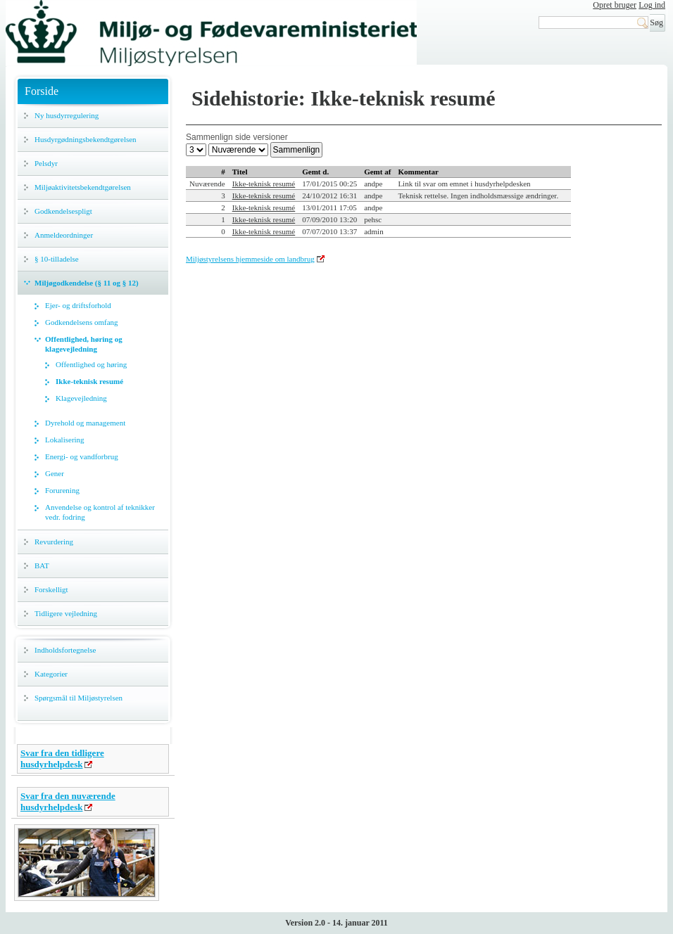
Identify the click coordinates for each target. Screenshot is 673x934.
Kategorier (51, 674)
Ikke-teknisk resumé (89, 381)
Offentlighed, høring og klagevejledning (83, 344)
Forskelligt (51, 589)
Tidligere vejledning (65, 613)
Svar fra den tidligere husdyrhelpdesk (62, 758)
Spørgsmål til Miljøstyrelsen (78, 697)
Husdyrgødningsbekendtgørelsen (85, 139)
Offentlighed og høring (91, 364)
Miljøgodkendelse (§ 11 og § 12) (86, 283)
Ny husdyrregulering (66, 115)
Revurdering (53, 541)
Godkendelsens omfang (81, 322)
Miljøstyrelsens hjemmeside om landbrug (250, 259)
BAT (41, 565)
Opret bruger (614, 5)
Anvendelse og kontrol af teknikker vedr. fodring (100, 512)
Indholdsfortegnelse (65, 650)
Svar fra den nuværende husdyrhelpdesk (67, 801)
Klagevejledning (81, 398)
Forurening (62, 490)
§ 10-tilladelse (56, 259)
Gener (54, 473)
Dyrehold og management (85, 422)
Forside (41, 91)
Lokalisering (64, 439)
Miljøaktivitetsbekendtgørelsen (82, 187)
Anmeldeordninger (63, 235)
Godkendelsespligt (63, 211)
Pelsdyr (46, 163)
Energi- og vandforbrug (81, 456)
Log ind (652, 5)
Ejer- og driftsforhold (78, 305)
